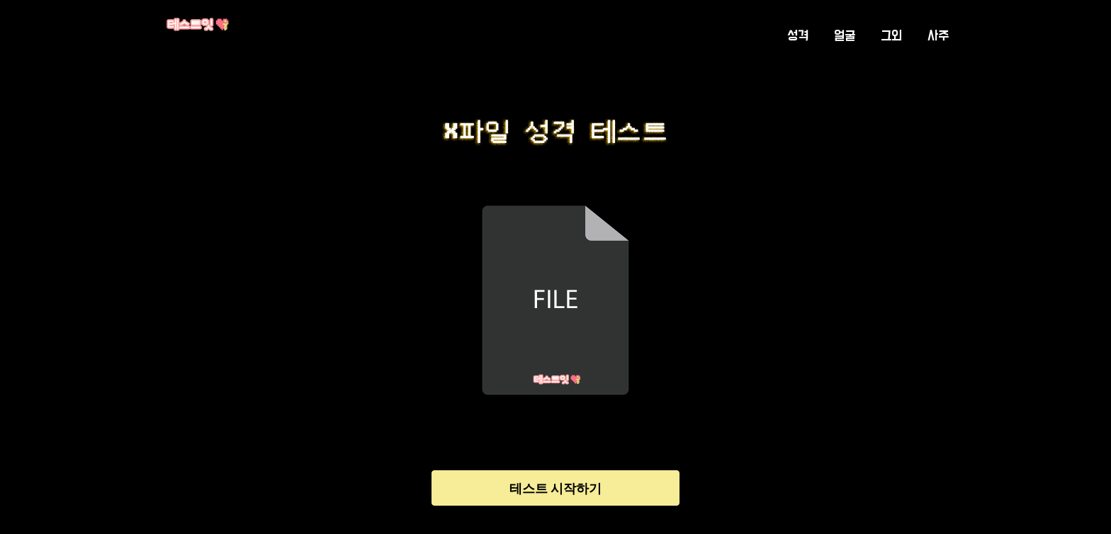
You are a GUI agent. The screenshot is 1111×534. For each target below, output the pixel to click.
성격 (797, 36)
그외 (891, 36)
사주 (938, 36)
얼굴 (844, 36)
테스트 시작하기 (555, 488)
